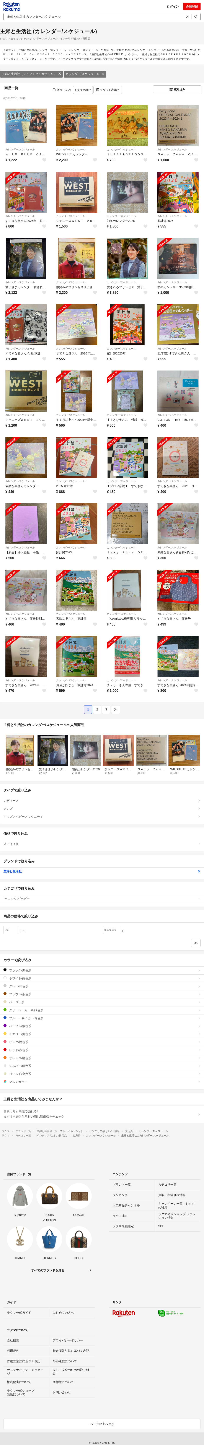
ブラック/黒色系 (102, 970)
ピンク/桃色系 (102, 1042)
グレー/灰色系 (102, 986)
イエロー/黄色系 (102, 1034)
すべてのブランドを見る (47, 1270)
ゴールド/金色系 (102, 1074)
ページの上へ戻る (102, 1424)
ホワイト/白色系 (102, 978)
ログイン (173, 6)
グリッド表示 (107, 89)
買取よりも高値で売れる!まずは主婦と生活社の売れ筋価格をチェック (102, 1114)
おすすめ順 (83, 89)
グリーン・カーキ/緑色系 (102, 1010)
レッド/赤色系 (102, 1050)
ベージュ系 (102, 1002)
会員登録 (192, 6)
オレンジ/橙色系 (102, 1058)
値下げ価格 (102, 844)
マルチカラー (102, 1082)
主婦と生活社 (102, 871)
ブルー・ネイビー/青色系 (102, 1018)
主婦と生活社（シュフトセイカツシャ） (31, 74)
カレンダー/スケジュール (84, 74)
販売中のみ (62, 89)
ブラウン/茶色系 (102, 994)
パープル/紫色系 (102, 1026)
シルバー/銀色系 (102, 1066)
